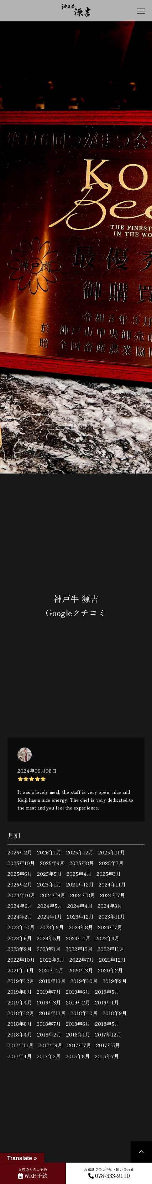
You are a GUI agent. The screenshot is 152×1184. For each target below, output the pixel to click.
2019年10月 (84, 980)
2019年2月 (78, 1002)
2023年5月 (49, 938)
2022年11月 (111, 948)
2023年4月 (78, 938)
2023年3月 (107, 938)
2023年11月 (112, 916)
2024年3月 (110, 905)
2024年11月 (112, 884)
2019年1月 (107, 1002)
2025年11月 (111, 852)
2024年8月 (82, 895)
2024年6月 (19, 905)
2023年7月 (110, 927)
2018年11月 (52, 1013)
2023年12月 (80, 916)
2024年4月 (80, 905)
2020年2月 (110, 970)
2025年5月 (49, 873)
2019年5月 (107, 991)
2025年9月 (52, 863)
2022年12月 (79, 948)
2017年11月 (20, 1045)
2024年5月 (49, 905)
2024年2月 (19, 916)
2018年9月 (115, 1013)
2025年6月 (19, 873)
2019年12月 (20, 980)
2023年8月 (81, 927)
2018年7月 (49, 1023)
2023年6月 (19, 938)
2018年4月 (19, 1034)
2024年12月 (80, 884)
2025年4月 (79, 873)
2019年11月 (52, 980)
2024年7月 (112, 895)
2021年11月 (20, 970)
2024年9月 (52, 895)
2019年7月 (49, 991)
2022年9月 (52, 959)
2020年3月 (80, 970)
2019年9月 (115, 980)
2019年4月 (19, 1002)
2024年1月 (49, 916)
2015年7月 (107, 1056)
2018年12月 (20, 1013)
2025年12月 (79, 852)
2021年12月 (112, 959)
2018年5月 (107, 1023)
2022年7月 (81, 959)
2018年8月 (19, 1023)
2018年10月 (84, 1013)
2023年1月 (49, 948)
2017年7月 (79, 1045)
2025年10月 (21, 863)
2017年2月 (49, 1056)
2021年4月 (51, 970)
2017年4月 (19, 1056)
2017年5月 (108, 1045)
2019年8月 (19, 991)
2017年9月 (50, 1045)
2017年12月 (108, 1034)
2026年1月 (49, 852)
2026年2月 (19, 852)
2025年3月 (108, 873)
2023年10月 (21, 927)
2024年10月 (21, 895)
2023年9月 (52, 927)
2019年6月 (78, 991)
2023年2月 (19, 948)
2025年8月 (81, 863)
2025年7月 (111, 863)
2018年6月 (78, 1023)
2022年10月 (21, 959)
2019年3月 (49, 1002)
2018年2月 (49, 1034)
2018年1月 (78, 1034)
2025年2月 (19, 884)
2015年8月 (77, 1056)
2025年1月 (49, 884)
